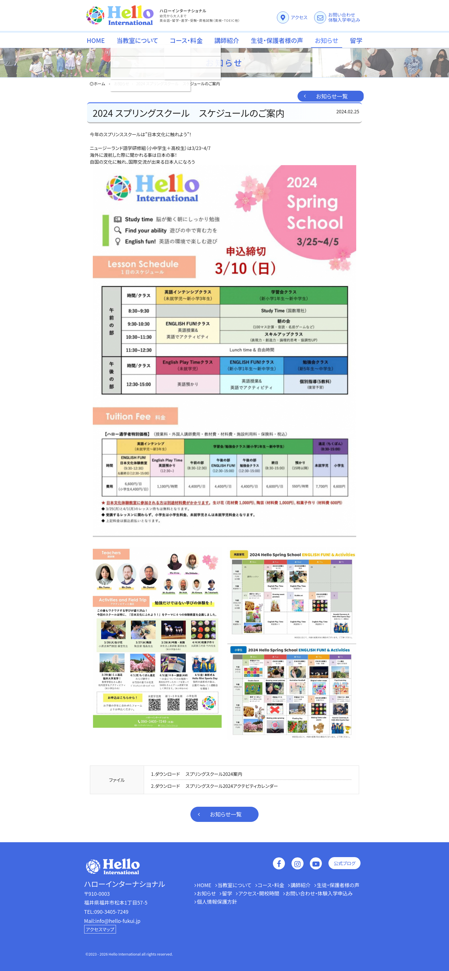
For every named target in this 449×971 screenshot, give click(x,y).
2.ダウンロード (165, 785)
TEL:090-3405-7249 (106, 911)
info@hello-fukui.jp (118, 920)
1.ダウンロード (165, 773)
